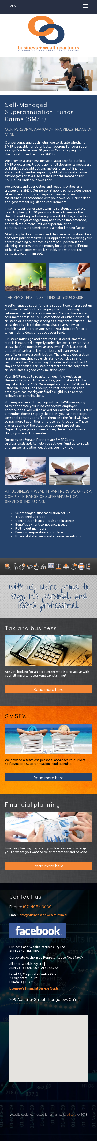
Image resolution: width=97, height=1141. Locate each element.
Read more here (48, 689)
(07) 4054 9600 (37, 906)
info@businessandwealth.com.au (43, 915)
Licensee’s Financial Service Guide (34, 988)
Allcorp (72, 1114)
